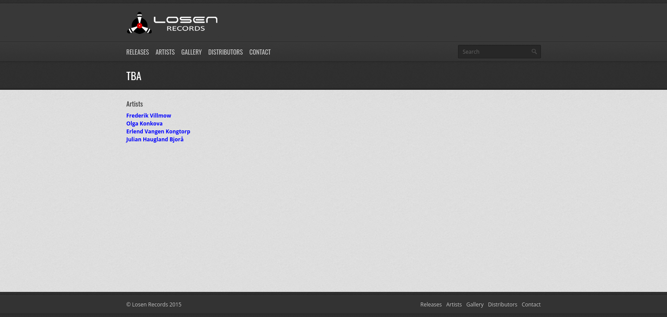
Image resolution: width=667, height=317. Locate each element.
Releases (138, 51)
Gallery (191, 51)
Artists (165, 51)
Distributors (226, 51)
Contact (260, 51)
